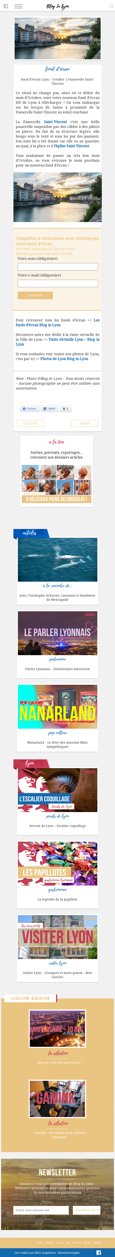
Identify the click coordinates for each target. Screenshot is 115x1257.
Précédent (30, 423)
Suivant (84, 423)
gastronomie (57, 889)
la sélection (58, 1053)
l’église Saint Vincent (71, 145)
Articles (49, 1243)
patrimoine (58, 659)
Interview (77, 1243)
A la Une (59, 1243)
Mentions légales (69, 1253)
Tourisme (97, 1243)
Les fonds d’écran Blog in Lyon (58, 322)
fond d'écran (57, 69)
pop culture (58, 733)
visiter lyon (57, 963)
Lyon (68, 1243)
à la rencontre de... (57, 586)
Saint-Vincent (55, 121)
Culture (87, 1243)
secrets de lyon (57, 816)
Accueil (40, 1243)
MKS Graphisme (45, 1253)
